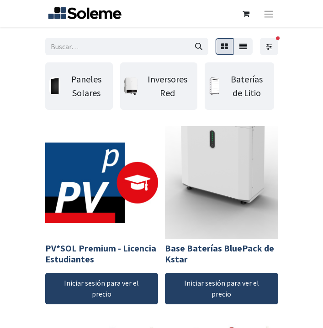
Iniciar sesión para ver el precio (101, 288)
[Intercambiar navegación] (268, 14)
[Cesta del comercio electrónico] (246, 14)
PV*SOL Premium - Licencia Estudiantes (100, 253)
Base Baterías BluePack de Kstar (219, 253)
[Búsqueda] (198, 46)
